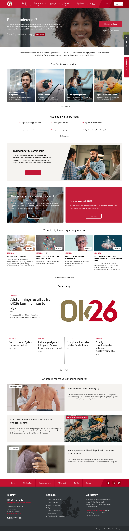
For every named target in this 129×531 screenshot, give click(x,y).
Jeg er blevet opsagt (60, 130)
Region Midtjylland (53, 505)
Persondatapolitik (109, 529)
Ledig (30, 35)
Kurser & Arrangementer (66, 4)
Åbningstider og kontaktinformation (19, 503)
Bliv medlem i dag (110, 24)
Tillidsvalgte (62, 483)
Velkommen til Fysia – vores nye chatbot (20, 344)
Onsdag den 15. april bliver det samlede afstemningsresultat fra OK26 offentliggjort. (26, 316)
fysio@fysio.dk (14, 517)
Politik (40, 352)
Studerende (40, 35)
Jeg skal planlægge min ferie (31, 123)
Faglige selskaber (45, 483)
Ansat (10, 35)
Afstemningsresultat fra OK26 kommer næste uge (30, 303)
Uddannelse (70, 349)
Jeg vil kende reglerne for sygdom (96, 130)
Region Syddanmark (53, 508)
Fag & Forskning (24, 4)
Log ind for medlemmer (110, 30)
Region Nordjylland (53, 510)
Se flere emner (64, 136)
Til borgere (99, 529)
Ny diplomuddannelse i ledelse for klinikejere (78, 344)
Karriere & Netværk (52, 4)
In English (118, 529)
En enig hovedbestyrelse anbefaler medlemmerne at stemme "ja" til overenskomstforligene (107, 346)
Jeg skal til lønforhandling (93, 123)
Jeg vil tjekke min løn (60, 123)
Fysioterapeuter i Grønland (55, 516)
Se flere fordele (63, 106)
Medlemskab (12, 349)
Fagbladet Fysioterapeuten (80, 4)
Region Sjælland (52, 502)
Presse (88, 483)
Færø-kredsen (51, 513)
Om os (13, 483)
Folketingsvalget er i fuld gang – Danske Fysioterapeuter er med (50, 345)
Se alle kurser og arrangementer (64, 277)
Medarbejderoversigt (14, 513)
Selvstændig (20, 35)
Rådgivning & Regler (38, 4)
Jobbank (92, 4)
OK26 (12, 312)
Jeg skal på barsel (28, 130)
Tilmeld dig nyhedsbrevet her (95, 510)
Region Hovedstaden (53, 499)
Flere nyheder (64, 370)
